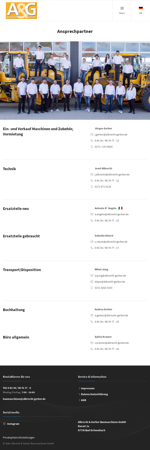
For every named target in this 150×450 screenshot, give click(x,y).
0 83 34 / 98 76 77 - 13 (107, 140)
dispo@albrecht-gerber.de (110, 281)
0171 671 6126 (103, 186)
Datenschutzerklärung (94, 394)
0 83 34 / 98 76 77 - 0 (19, 388)
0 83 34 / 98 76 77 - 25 (107, 321)
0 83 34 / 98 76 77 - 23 (107, 220)
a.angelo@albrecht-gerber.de (112, 214)
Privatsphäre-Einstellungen (19, 437)
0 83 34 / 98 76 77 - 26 (107, 349)
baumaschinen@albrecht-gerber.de (24, 399)
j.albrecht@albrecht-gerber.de (112, 174)
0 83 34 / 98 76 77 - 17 (107, 247)
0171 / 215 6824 (103, 146)
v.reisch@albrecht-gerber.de (111, 241)
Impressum (88, 388)
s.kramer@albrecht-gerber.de (112, 343)
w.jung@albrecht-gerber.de (110, 275)
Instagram (13, 424)
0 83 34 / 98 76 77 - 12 (107, 180)
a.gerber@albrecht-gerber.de (111, 315)
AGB (83, 400)
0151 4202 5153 (103, 287)
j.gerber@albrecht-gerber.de (111, 134)
